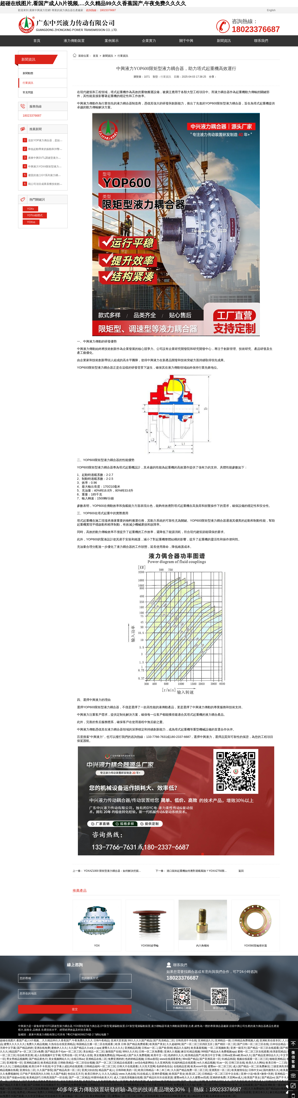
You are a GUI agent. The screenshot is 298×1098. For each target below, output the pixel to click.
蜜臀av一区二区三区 (220, 1066)
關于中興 (186, 41)
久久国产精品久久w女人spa (85, 1047)
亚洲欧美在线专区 (270, 1040)
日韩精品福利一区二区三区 (100, 1066)
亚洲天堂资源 (119, 1040)
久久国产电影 (58, 1073)
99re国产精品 (190, 1059)
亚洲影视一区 (14, 1062)
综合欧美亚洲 (25, 1055)
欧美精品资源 (49, 1062)
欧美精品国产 (193, 1055)
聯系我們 (261, 41)
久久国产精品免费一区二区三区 (189, 1070)
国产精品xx (268, 1077)
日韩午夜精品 (101, 1040)
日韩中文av (255, 1070)
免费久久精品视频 (36, 1044)
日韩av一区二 (150, 1047)
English (271, 10)
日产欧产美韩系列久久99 (34, 1073)
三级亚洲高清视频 (281, 1066)
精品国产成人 (106, 1070)
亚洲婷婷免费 (218, 1077)
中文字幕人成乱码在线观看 (67, 1066)
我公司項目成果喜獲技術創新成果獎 (49, 183)
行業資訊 (28, 83)
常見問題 (28, 92)
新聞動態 (28, 73)
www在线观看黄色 (170, 1059)
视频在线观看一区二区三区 (252, 1059)
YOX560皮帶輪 (150, 945)
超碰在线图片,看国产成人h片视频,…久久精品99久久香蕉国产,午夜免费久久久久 (93, 3)
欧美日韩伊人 (93, 1073)
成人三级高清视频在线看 (128, 1077)
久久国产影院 (45, 1070)
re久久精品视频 (206, 1062)
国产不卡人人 (284, 1077)
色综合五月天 (75, 1073)
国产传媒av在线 (16, 1077)
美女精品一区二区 (93, 1051)
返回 (241, 870)
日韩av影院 (151, 1059)
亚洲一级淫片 (238, 1047)
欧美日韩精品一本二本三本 (154, 1070)
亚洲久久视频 (172, 1051)
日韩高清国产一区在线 (54, 1077)
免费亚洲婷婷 (116, 1059)
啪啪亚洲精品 (277, 1059)
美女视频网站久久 (59, 1059)
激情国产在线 (113, 1051)
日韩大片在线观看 (127, 1066)
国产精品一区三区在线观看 (263, 1047)
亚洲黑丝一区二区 (219, 1070)
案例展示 (112, 41)
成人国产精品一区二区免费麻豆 (251, 1066)
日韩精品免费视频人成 (245, 1040)
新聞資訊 (224, 41)
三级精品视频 (19, 1066)
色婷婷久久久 (176, 1055)
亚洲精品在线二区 (96, 1059)
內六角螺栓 (202, 945)
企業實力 (149, 41)
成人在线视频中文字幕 (47, 1055)
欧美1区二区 (193, 1073)
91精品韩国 (228, 1059)
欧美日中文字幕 (211, 1055)
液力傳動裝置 (74, 41)
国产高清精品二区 (163, 1040)
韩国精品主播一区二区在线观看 (95, 1044)
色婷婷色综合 (164, 1066)
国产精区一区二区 (225, 1044)
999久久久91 (130, 1051)
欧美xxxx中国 (198, 1066)
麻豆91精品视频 (190, 1051)
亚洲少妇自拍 (89, 1070)
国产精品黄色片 (38, 1059)
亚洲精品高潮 (132, 1047)
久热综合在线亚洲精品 (62, 1044)
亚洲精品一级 (223, 1040)
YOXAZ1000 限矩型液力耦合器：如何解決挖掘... (112, 870)
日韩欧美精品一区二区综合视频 (76, 1062)
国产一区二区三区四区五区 (197, 1044)
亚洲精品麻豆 (31, 1062)
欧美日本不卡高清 (39, 1066)
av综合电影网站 (144, 1062)
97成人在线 (85, 1055)
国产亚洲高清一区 (209, 1059)
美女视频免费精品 (104, 1055)
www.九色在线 (127, 1073)
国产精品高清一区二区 (67, 1070)
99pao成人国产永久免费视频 (132, 1055)
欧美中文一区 (159, 1055)
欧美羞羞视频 (199, 1047)
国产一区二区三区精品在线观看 (114, 1062)
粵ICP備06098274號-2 (80, 1034)
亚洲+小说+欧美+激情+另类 (257, 1073)
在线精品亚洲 (181, 1066)
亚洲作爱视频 (160, 1073)
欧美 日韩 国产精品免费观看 (131, 1044)
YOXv (30, 208)
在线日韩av (77, 1059)
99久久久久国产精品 (140, 1040)
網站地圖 (101, 1034)
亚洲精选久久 (206, 1040)
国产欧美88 (165, 1047)
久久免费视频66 (9, 1073)
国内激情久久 (271, 1070)
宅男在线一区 (69, 1055)
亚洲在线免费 (42, 1047)
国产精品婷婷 (25, 1047)
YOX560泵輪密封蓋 (255, 945)
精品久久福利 (181, 1047)
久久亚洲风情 (162, 1062)
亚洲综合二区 (27, 1070)
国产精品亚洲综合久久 (266, 1055)
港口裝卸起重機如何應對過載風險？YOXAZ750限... (197, 870)
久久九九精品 (110, 1073)
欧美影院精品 (278, 1051)
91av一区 (222, 1062)
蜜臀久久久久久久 (14, 1044)
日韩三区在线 (237, 1062)
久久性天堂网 (147, 1066)
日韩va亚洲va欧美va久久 (236, 1055)
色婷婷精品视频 (134, 1059)
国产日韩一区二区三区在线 (253, 1044)
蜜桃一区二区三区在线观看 (253, 1051)
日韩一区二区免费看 (151, 1051)
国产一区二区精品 (79, 1077)
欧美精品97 (33, 1077)
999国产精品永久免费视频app (218, 1051)
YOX (97, 945)
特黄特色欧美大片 (101, 1077)
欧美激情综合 (239, 1070)
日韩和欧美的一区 (126, 1070)
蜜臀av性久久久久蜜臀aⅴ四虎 (191, 1077)
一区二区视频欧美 (218, 1047)
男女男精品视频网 (17, 1059)
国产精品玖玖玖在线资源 (158, 1077)
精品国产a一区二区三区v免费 (26, 1051)
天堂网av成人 (235, 1077)
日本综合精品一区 (280, 1044)
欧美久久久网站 (255, 1062)
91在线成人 (144, 1073)
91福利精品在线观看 (184, 1062)
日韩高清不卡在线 (186, 1040)
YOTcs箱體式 (35, 215)
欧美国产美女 (157, 1044)
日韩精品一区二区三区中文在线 (220, 1073)
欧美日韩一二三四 (276, 1062)
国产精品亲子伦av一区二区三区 (63, 1051)
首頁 (36, 41)
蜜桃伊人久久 (59, 1047)
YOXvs (31, 222)
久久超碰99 (173, 1044)
